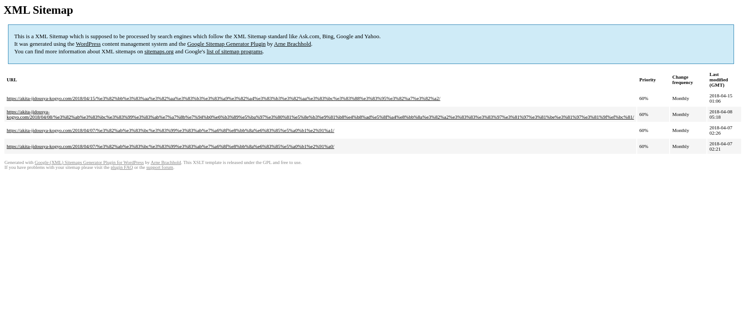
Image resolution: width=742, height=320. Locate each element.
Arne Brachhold (292, 43)
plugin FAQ (122, 167)
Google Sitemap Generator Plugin (226, 43)
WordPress (88, 43)
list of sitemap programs (234, 51)
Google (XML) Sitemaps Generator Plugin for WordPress (89, 162)
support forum (159, 167)
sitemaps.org (159, 51)
